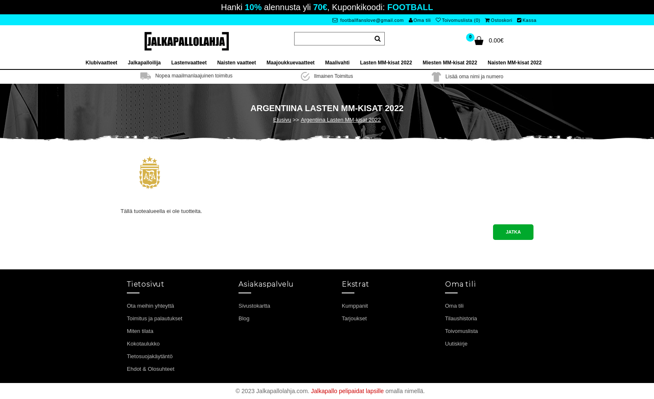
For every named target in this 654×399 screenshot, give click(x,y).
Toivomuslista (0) (458, 20)
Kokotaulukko (143, 343)
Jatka (513, 231)
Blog (244, 318)
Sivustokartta (254, 306)
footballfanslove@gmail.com (368, 20)
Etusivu (282, 120)
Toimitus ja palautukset (154, 318)
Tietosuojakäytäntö (150, 356)
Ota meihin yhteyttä (150, 306)
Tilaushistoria (461, 318)
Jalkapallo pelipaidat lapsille (347, 391)
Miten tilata (140, 331)
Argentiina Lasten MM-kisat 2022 (341, 120)
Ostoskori (498, 20)
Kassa (526, 20)
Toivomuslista (461, 331)
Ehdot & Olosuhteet (150, 369)
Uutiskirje (456, 343)
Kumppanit (355, 306)
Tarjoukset (354, 318)
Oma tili (420, 20)
